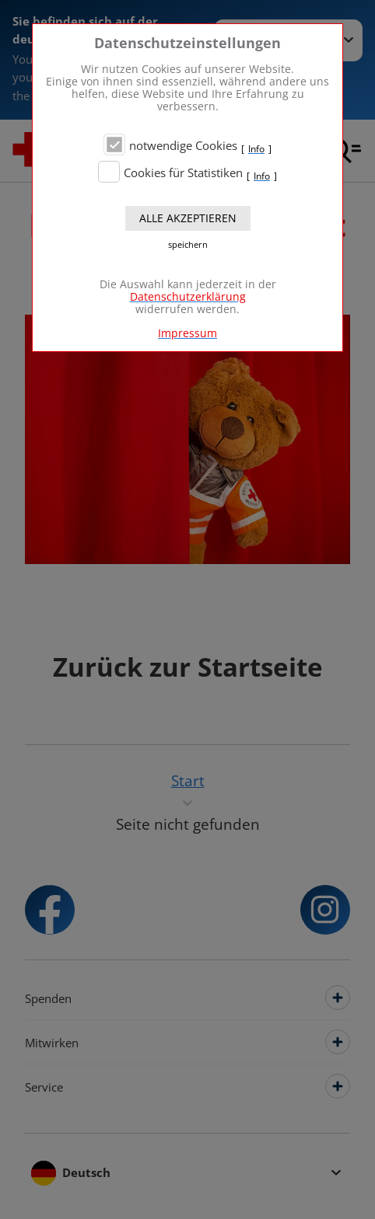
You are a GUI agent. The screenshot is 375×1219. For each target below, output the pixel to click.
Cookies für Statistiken (183, 173)
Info (256, 149)
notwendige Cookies (183, 146)
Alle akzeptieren (188, 218)
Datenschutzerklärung (188, 296)
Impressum (187, 333)
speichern (188, 244)
